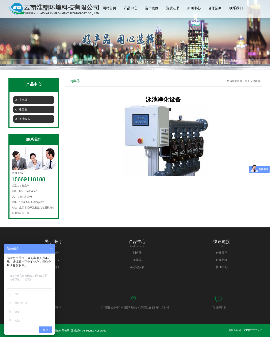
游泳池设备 (137, 267)
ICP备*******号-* (253, 330)
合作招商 (215, 8)
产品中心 (130, 8)
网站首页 (109, 8)
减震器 (137, 260)
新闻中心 (194, 8)
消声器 (256, 81)
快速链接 (221, 241)
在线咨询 (219, 307)
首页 (247, 81)
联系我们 (236, 8)
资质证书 (173, 8)
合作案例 (151, 8)
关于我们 (53, 241)
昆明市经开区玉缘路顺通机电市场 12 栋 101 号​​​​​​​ (134, 307)
